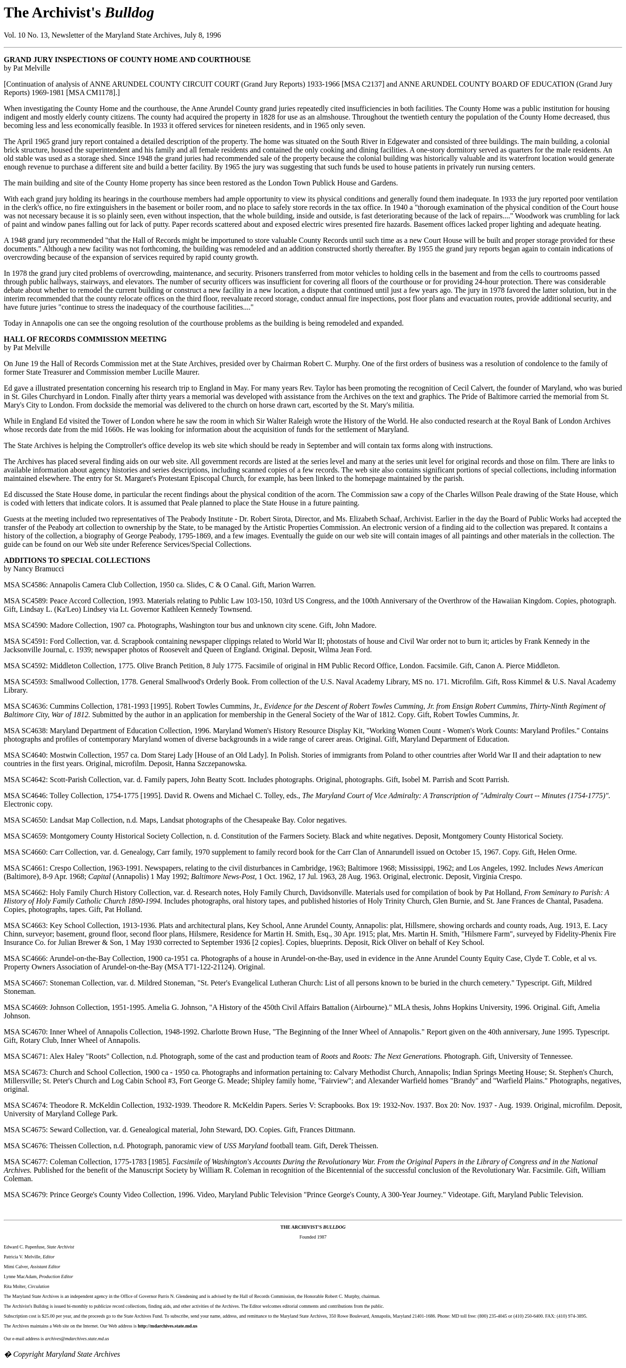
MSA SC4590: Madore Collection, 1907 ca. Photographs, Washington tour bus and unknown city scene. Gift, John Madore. (190, 625)
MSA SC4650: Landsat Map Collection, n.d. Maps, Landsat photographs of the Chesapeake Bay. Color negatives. (175, 820)
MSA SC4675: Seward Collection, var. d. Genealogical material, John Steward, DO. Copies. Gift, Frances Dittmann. (179, 1130)
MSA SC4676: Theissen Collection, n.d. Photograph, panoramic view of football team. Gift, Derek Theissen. (191, 1146)
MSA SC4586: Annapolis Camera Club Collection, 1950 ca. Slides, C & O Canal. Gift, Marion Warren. (160, 585)
